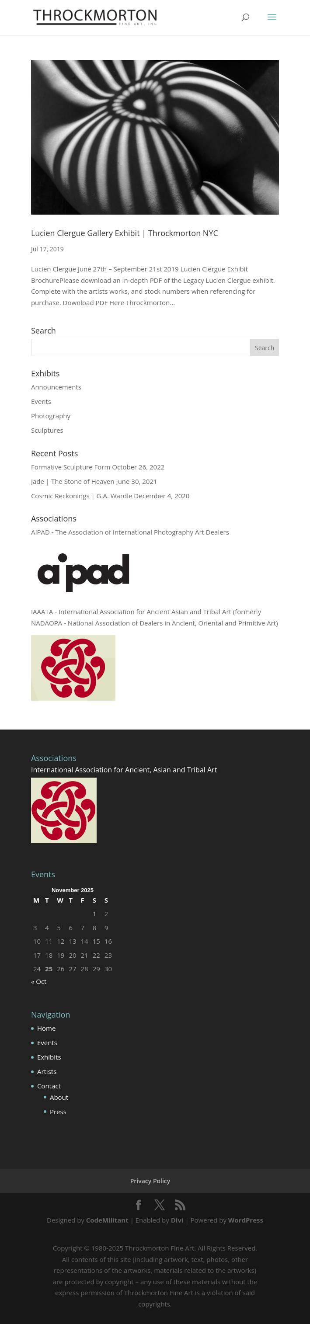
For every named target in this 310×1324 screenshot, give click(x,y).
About (59, 1097)
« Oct (39, 981)
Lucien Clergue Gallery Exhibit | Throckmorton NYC (124, 233)
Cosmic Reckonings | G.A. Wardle (81, 495)
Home (46, 1028)
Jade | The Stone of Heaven (73, 481)
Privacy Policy (150, 1181)
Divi (177, 1220)
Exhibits (49, 1057)
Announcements (56, 386)
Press (58, 1111)
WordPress (245, 1220)
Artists (46, 1071)
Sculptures (47, 430)
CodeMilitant (107, 1220)
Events (41, 401)
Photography (50, 415)
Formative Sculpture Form (70, 466)
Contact (49, 1085)
